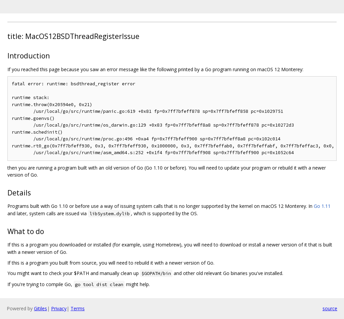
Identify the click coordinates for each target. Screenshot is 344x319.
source (329, 308)
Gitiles (40, 308)
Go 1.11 (322, 206)
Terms (78, 308)
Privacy (59, 308)
